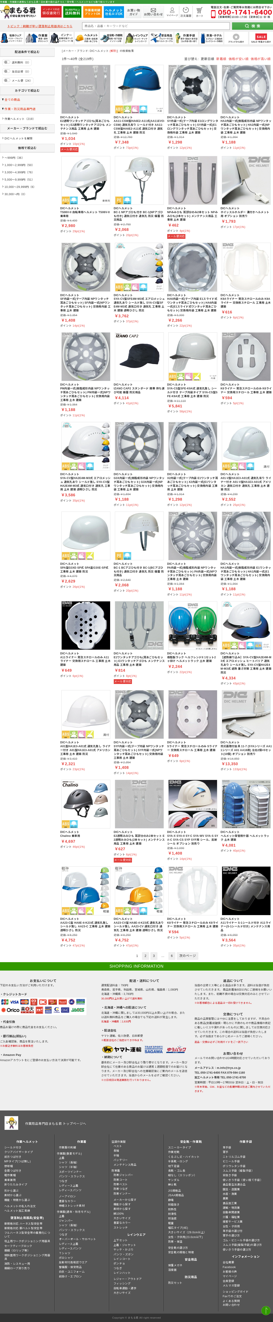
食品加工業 (230, 1203)
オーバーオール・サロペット (77, 1239)
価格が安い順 (239, 59)
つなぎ (63, 1181)
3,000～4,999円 (15, 172)
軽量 (171, 1223)
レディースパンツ (70, 1190)
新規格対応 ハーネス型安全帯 (23, 1223)
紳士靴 (172, 1184)
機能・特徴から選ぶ (17, 1200)
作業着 (81, 1141)
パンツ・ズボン (124, 1254)
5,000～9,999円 (15, 179)
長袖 (116, 1150)
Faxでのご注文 (232, 1296)
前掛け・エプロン (70, 1276)
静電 (171, 1200)
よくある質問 (231, 1301)
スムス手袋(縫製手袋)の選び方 (242, 1244)
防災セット (175, 1282)
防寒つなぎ (121, 1189)
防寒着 (115, 1170)
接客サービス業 (233, 1221)
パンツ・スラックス (72, 1176)
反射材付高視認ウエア (73, 1262)
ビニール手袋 (231, 1161)
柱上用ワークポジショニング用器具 (27, 1241)
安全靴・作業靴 (191, 1141)
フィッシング (122, 1283)
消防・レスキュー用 (17, 1263)
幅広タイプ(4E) (178, 1227)
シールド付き (13, 1147)
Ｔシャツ (64, 1253)
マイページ (230, 1276)
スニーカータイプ (179, 1147)
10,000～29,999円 (17, 187)
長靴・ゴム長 (176, 1170)
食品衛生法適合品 (234, 1184)
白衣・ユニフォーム (72, 1271)
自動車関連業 (231, 1212)
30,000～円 (12, 194)
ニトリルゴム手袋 (234, 1156)
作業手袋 (246, 1141)
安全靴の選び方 (178, 1247)
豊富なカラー (67, 1201)
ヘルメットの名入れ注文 (20, 1206)
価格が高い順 (261, 59)
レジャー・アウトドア (128, 1279)
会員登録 (228, 1281)
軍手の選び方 (231, 1235)
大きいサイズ (122, 1218)
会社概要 (228, 1262)
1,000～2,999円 (15, 165)
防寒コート (121, 1179)
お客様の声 (230, 1271)
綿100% (119, 1213)
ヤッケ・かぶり (124, 1249)
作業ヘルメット (15, 119)
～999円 (10, 157)
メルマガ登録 (231, 1285)
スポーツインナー (70, 1171)
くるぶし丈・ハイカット (184, 1156)
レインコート (122, 1259)
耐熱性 (172, 1209)
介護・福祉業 (231, 1217)
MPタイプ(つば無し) (17, 1161)
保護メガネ (175, 1265)
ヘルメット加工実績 (17, 1210)
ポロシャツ (66, 1257)
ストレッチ (121, 1227)
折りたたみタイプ (15, 1184)
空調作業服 (118, 1141)
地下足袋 (173, 1166)
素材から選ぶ (13, 1195)
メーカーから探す (125, 1199)
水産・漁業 (230, 1194)
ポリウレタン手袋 (234, 1166)
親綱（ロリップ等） (17, 1250)
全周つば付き (13, 1170)
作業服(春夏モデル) (69, 1153)
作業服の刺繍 (67, 1147)
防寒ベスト (121, 1184)
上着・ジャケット (125, 1245)
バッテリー (121, 1160)
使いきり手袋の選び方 (237, 1249)
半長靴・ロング (178, 1161)
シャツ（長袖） (69, 1162)
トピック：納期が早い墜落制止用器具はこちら (40, 26)
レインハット (122, 1272)
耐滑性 (172, 1214)
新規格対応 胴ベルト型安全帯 (23, 1228)
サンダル (173, 1180)
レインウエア (136, 1234)
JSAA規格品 (176, 1195)
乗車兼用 (10, 1180)
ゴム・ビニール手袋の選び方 (241, 1240)
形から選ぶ (11, 1190)
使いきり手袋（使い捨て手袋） (243, 1180)
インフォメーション (246, 1256)
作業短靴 (173, 1152)
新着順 (221, 59)
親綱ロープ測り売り (17, 1268)
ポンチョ (119, 1263)
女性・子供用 (231, 1226)
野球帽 (8, 1166)
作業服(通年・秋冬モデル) (74, 1212)
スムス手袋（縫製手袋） (238, 1170)
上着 (62, 1158)
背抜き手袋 (230, 1175)
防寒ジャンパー (123, 1175)
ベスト (118, 1146)
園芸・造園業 (231, 1189)
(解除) (113, 51)
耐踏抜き (173, 1204)
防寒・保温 (175, 1241)
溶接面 (172, 1270)
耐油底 (172, 1218)
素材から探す (122, 1209)
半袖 (116, 1155)
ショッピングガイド (235, 1291)
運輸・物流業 (231, 1207)
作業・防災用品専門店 (20, 109)
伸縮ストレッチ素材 (72, 1205)
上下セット (121, 1240)
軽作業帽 (10, 1175)
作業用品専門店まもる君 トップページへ (55, 1123)
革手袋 (227, 1147)
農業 (225, 1198)
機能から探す (122, 1204)
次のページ (187, 956)
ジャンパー (66, 1220)
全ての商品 (12, 99)
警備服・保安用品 (70, 1267)
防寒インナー (122, 1193)
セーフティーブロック (18, 1246)
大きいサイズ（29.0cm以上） (187, 1232)
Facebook (229, 1267)
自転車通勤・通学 (125, 1288)
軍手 (225, 1152)
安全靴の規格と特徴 (181, 1252)
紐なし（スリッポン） (182, 1175)
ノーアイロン (67, 1196)
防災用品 (191, 1277)
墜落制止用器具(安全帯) (27, 1218)
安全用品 (191, 1259)
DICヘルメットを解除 (19, 138)
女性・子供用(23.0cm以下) (185, 1237)
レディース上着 (68, 1185)
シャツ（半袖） (69, 1167)
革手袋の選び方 (233, 1231)
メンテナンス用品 (125, 1164)
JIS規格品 (174, 1190)
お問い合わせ (231, 1305)
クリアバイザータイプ (18, 1152)
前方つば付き (13, 1156)
